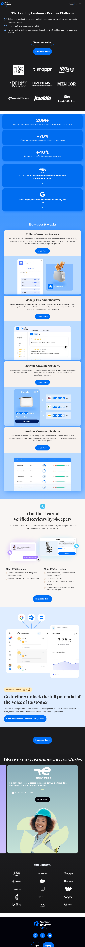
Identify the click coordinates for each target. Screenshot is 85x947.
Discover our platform (42, 42)
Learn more (42, 799)
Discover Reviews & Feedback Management (25, 719)
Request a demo (42, 51)
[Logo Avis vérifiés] (6, 4)
